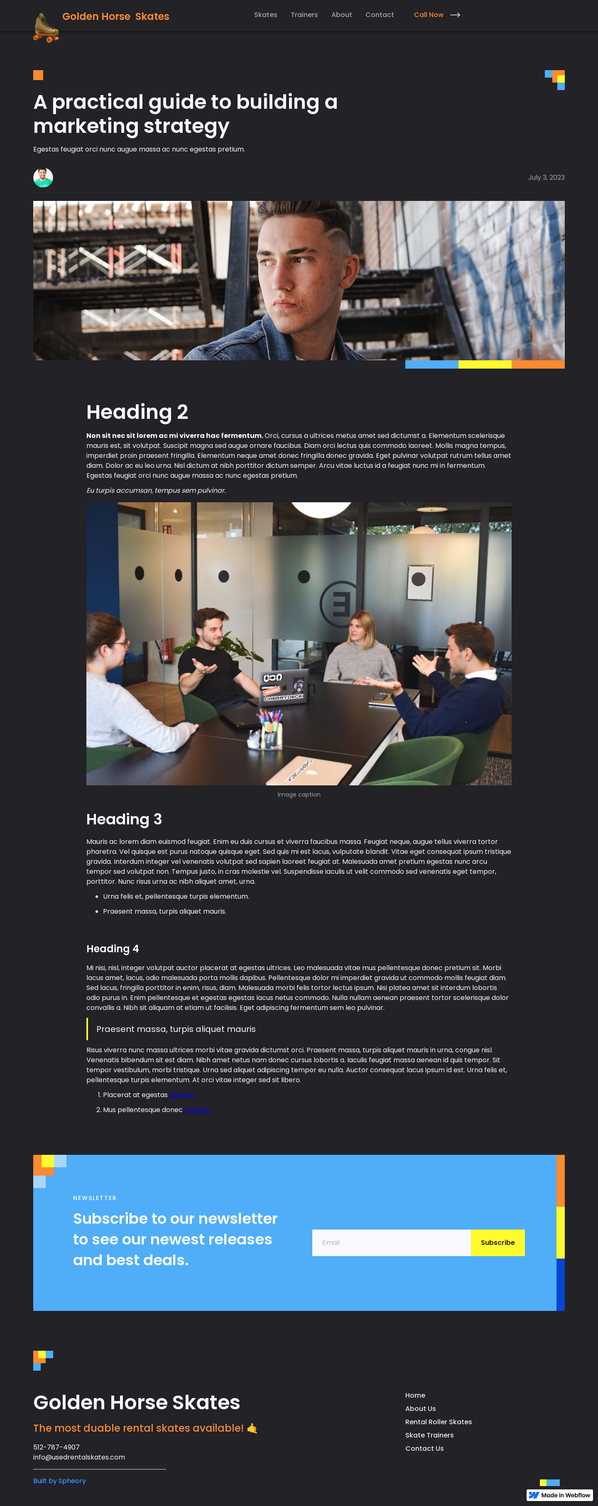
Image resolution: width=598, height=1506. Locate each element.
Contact (379, 15)
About (341, 15)
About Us (420, 1408)
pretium (197, 1110)
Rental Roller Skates (438, 1422)
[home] (101, 27)
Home (415, 1395)
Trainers (304, 15)
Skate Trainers (429, 1435)
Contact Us (424, 1448)
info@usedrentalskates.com (79, 1457)
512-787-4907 (56, 1447)
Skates (265, 15)
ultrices (181, 1095)
